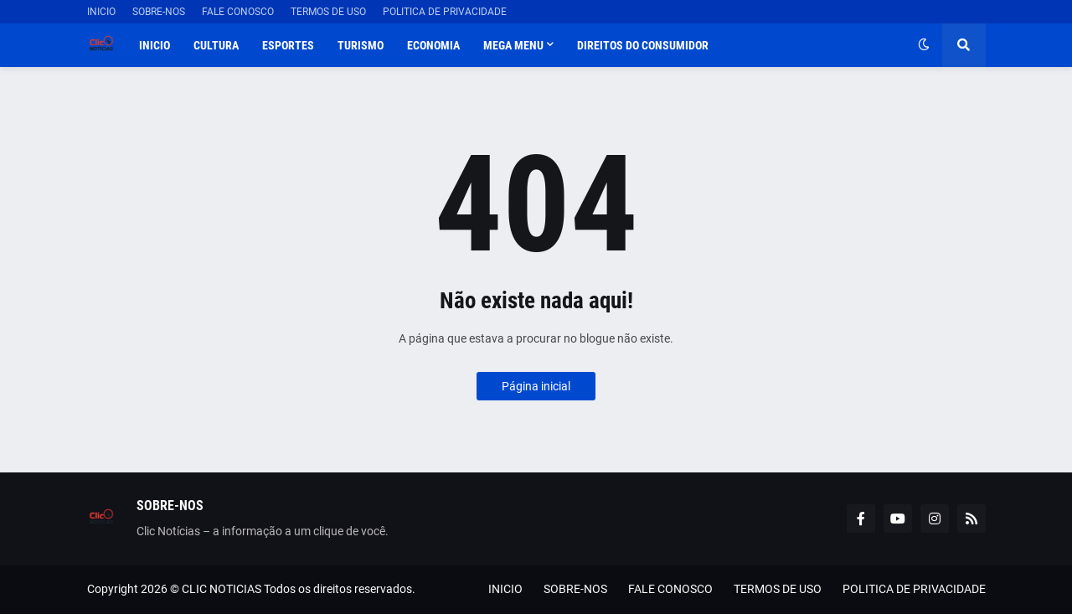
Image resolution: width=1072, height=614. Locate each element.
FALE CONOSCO (238, 12)
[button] (923, 45)
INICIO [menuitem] (154, 45)
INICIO (101, 12)
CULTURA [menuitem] (216, 45)
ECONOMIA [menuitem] (433, 45)
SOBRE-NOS (158, 12)
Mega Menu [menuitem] (513, 45)
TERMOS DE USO (328, 12)
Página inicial (536, 386)
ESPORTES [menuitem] (288, 45)
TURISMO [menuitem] (361, 45)
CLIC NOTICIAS (221, 589)
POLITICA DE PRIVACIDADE (445, 12)
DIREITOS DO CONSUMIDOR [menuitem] (643, 45)
